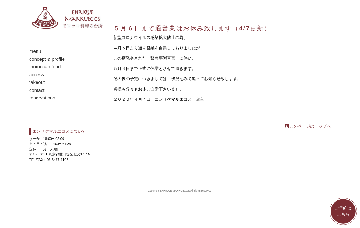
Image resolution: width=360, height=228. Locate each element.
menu (35, 51)
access (36, 74)
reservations (42, 97)
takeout (37, 82)
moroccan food (45, 66)
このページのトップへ (310, 126)
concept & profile (47, 59)
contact (36, 90)
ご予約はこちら (343, 211)
